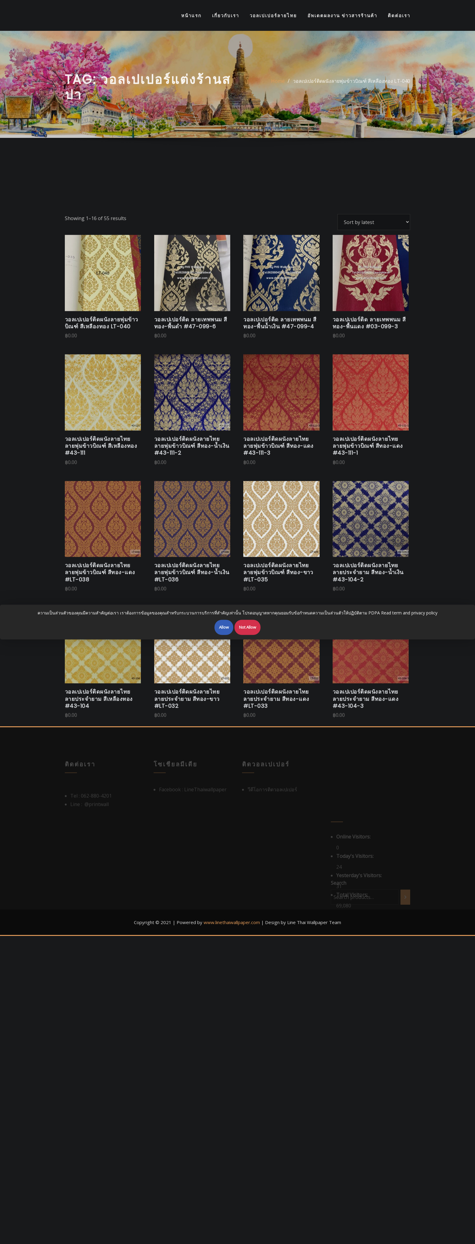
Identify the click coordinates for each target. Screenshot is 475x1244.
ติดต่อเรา (399, 15)
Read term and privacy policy (409, 613)
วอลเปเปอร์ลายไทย (273, 15)
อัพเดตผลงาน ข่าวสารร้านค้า (342, 15)
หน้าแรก (191, 15)
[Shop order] (373, 333)
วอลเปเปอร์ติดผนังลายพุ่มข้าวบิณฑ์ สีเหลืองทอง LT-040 (351, 87)
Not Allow (247, 627)
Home (278, 87)
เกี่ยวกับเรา (225, 15)
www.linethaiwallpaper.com (232, 922)
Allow (224, 627)
